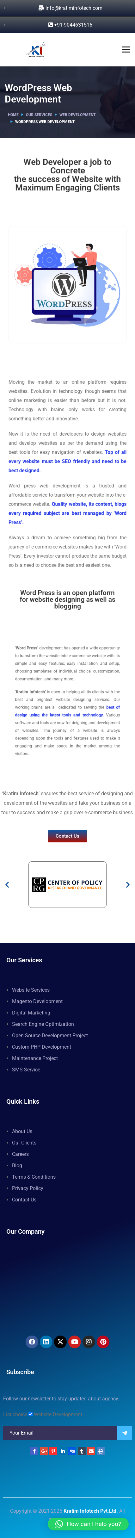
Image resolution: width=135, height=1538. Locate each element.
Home (13, 115)
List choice (15, 1414)
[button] (7, 885)
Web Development (77, 115)
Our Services (39, 115)
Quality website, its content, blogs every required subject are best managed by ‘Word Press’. (67, 501)
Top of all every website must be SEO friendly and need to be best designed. (67, 455)
